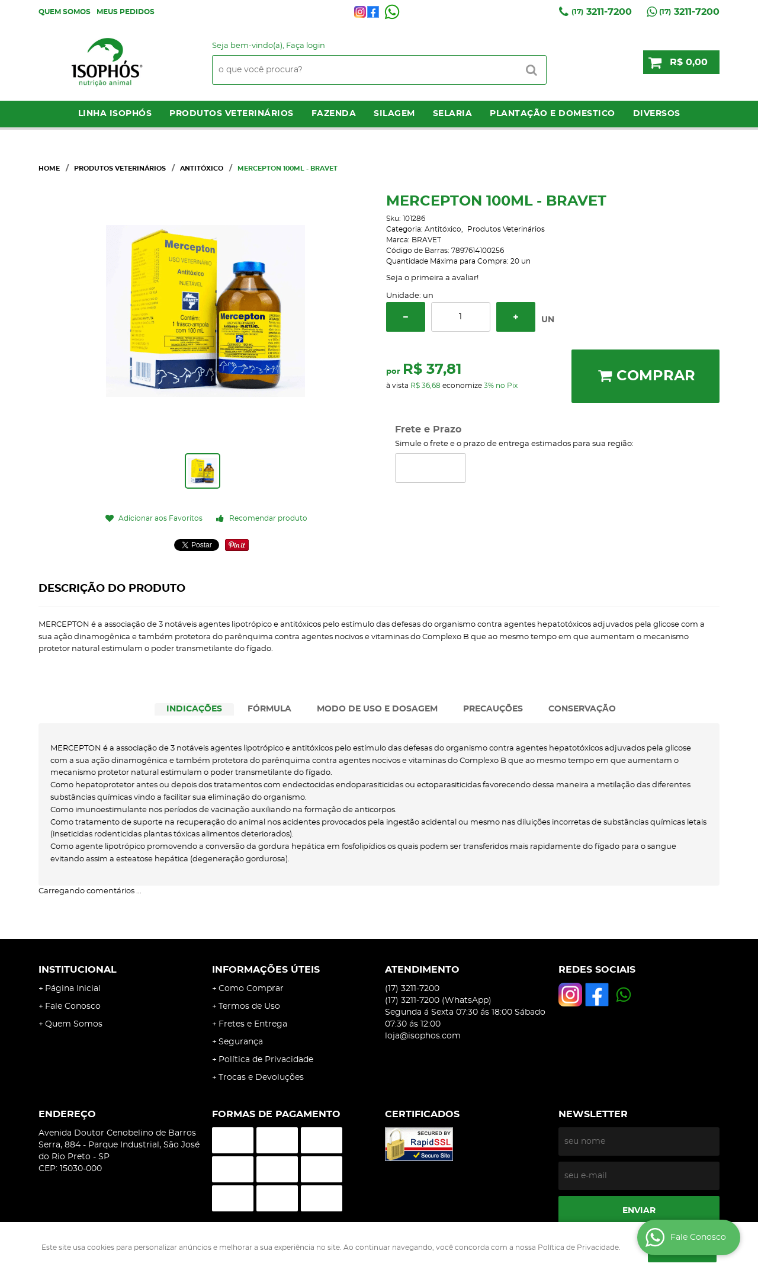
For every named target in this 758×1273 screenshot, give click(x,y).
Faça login (305, 46)
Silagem (394, 114)
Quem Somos (64, 11)
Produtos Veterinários (231, 114)
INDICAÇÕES (194, 709)
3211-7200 (601, 12)
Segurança (241, 1042)
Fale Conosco (73, 1006)
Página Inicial (73, 989)
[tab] (194, 709)
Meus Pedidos (126, 11)
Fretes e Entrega (253, 1024)
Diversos (656, 114)
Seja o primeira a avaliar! (432, 278)
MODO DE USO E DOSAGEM (377, 709)
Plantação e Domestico (552, 114)
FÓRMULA (269, 709)
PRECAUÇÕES (493, 709)
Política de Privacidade (266, 1060)
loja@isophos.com (423, 1036)
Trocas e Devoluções (261, 1077)
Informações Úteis (266, 969)
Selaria (453, 114)
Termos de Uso (249, 1006)
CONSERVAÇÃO (582, 709)
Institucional (77, 969)
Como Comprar (251, 989)
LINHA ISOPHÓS (115, 114)
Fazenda (333, 114)
